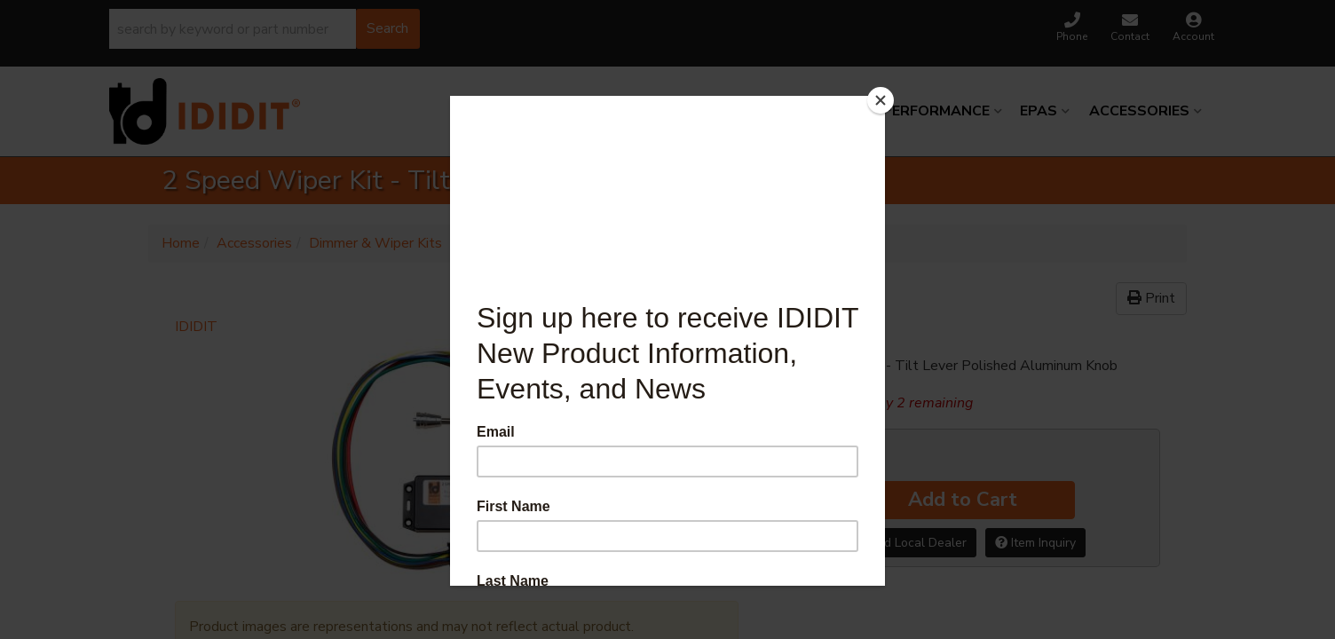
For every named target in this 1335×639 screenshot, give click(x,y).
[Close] (880, 100)
